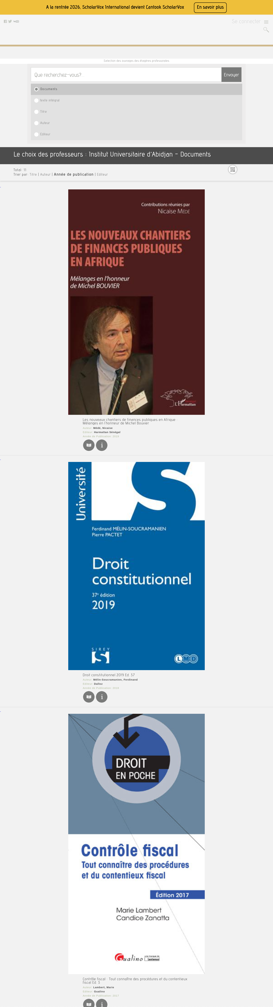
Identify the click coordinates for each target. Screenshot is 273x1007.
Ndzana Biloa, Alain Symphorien (86, 444)
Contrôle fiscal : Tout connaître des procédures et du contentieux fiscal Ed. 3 (116, 277)
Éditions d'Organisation (81, 802)
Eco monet (237, 186)
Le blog (77, 978)
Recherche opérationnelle (247, 279)
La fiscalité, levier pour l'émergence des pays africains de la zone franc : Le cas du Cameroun (130, 438)
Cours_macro (239, 150)
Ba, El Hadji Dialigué (78, 589)
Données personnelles (85, 969)
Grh (233, 223)
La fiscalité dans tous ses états (80, 365)
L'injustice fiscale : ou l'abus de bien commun (91, 512)
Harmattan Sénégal (77, 138)
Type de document (240, 321)
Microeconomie (240, 267)
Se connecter (250, 23)
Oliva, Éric (71, 663)
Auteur (168, 74)
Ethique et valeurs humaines (248, 203)
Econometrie (238, 192)
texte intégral (85, 74)
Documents (46, 74)
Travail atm (237, 295)
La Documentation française (84, 735)
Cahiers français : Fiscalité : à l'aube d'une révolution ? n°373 (104, 726)
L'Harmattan (73, 374)
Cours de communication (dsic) (249, 128)
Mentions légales (82, 960)
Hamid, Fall (72, 370)
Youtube (114, 960)
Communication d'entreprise (248, 122)
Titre (128, 74)
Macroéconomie (240, 245)
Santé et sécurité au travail (247, 284)
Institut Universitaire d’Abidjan (248, 105)
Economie (237, 198)
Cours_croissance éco (244, 133)
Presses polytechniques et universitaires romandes (99, 864)
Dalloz (69, 215)
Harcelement (239, 228)
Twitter (113, 956)
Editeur (211, 74)
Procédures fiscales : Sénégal (79, 584)
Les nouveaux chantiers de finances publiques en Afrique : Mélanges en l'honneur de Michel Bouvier (136, 129)
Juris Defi (71, 798)
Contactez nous (81, 973)
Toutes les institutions (242, 100)
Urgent (235, 301)
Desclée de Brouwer (78, 522)
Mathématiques (240, 256)
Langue (233, 327)
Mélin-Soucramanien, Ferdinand (86, 211)
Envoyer (224, 60)
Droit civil (237, 181)
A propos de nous (82, 956)
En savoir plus (210, 7)
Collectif (70, 731)
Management (239, 251)
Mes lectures (239, 262)
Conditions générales (84, 965)
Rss (75, 982)
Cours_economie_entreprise (248, 144)
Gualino (70, 287)
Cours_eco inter (240, 139)
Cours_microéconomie (244, 164)
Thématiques (237, 346)
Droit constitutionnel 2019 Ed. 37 (81, 206)
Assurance (237, 111)
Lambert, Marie (74, 283)
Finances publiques (243, 217)
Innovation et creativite (245, 234)
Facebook (115, 951)
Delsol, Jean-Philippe (79, 518)
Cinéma (235, 116)
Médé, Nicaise (74, 134)
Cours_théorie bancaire (245, 170)
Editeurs (234, 332)
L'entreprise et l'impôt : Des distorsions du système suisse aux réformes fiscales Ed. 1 (124, 855)
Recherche (237, 273)
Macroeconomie (240, 240)
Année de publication (63, 112)
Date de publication (241, 338)
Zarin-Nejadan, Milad (78, 860)
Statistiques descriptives (246, 290)
